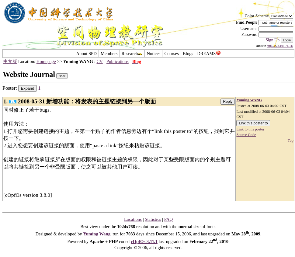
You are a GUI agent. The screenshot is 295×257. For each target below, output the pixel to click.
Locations (133, 219)
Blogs (188, 53)
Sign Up (272, 40)
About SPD (86, 53)
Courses (171, 53)
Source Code (246, 135)
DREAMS (208, 53)
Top (290, 140)
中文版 (10, 61)
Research (132, 53)
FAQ (168, 219)
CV (100, 61)
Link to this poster (250, 129)
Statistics (153, 219)
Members (109, 53)
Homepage (46, 61)
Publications (117, 61)
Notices (153, 53)
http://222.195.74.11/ (280, 45)
